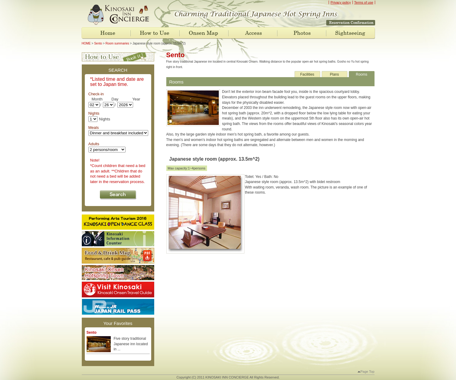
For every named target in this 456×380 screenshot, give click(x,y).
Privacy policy (340, 2)
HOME (86, 43)
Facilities (307, 74)
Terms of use (363, 2)
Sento (98, 43)
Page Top (366, 371)
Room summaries (117, 43)
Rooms (361, 74)
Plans (334, 74)
